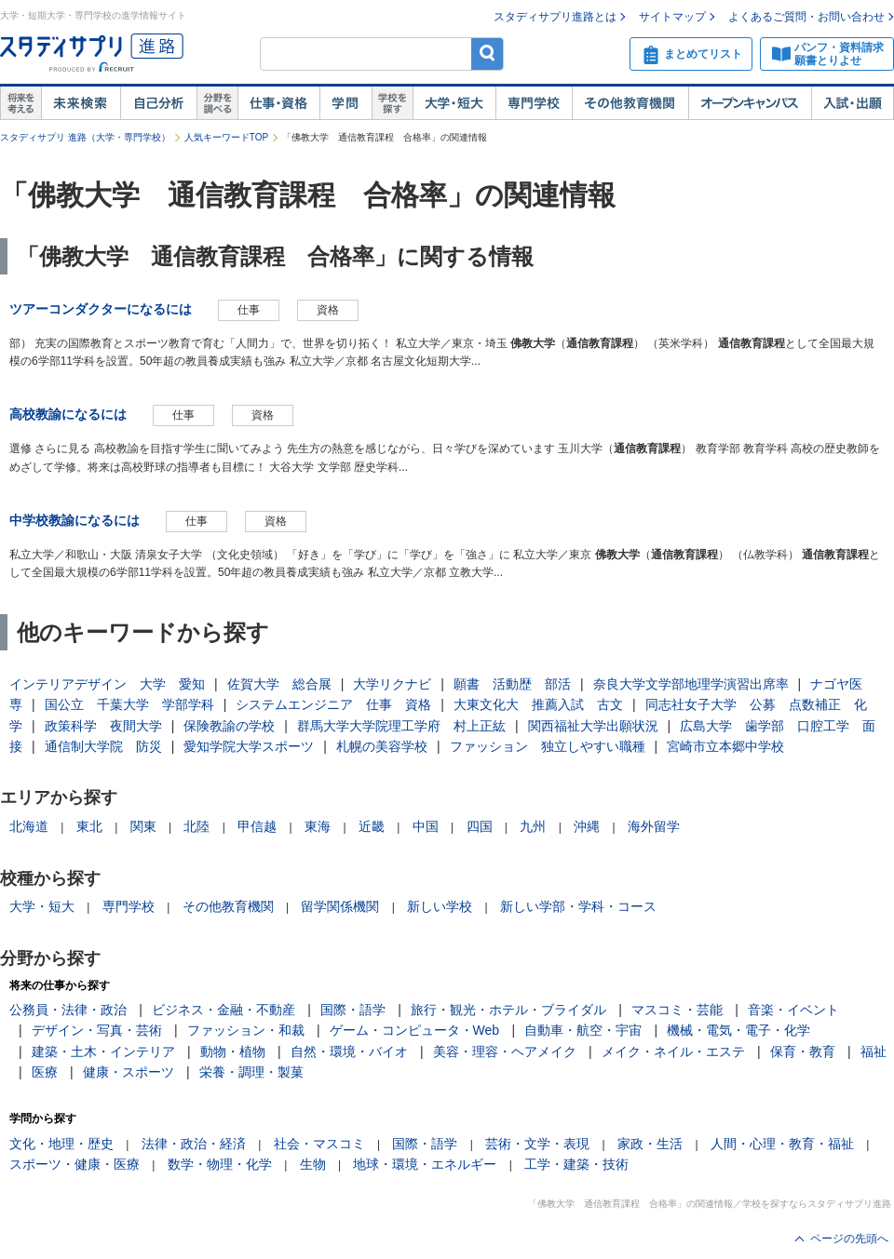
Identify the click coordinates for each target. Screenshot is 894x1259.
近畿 (372, 826)
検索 (487, 53)
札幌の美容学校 (381, 746)
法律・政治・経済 (194, 1143)
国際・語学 (353, 1009)
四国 (480, 826)
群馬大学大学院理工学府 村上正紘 (401, 725)
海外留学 (654, 826)
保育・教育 (802, 1051)
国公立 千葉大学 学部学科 (129, 704)
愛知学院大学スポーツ (248, 746)
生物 (313, 1164)
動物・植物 (232, 1051)
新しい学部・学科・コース (578, 906)
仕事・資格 (278, 103)
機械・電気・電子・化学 (738, 1030)
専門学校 (533, 103)
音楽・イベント (793, 1009)
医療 (45, 1072)
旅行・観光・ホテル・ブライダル (508, 1009)
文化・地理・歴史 (61, 1143)
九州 (533, 826)
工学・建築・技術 (576, 1164)
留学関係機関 (340, 906)
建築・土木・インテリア (103, 1051)
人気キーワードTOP (226, 137)
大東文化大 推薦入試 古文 (538, 704)
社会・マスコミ (319, 1143)
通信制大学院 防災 (103, 746)
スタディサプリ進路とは (555, 16)
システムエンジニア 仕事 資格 (333, 704)
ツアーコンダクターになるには (100, 308)
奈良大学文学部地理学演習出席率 (691, 683)
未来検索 (80, 103)
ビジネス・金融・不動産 (223, 1009)
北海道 (28, 826)
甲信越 (257, 826)
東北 (89, 826)
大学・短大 (454, 103)
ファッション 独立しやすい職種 (547, 746)
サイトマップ (672, 16)
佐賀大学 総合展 (279, 683)
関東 (143, 826)
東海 (318, 826)
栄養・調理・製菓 (251, 1072)
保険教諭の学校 (229, 725)
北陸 (196, 826)
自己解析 (158, 103)
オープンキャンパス (749, 103)
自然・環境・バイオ (349, 1051)
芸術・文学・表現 (537, 1143)
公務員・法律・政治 (68, 1009)
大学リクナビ (392, 683)
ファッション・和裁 (246, 1030)
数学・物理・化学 (220, 1164)
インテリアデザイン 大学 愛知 (107, 683)
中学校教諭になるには (74, 520)
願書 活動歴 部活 (512, 683)
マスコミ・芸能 (677, 1009)
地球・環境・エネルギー (424, 1164)
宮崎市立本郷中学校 (725, 746)
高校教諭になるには (68, 414)
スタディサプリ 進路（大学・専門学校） (85, 137)
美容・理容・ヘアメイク (504, 1051)
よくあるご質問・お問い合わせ (806, 16)
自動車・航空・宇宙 (583, 1030)
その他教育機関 (630, 103)
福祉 (873, 1051)
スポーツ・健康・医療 (74, 1164)
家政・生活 (650, 1143)
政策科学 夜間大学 (103, 725)
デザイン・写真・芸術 (97, 1030)
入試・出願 (852, 103)
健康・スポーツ (128, 1072)
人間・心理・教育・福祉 (782, 1143)
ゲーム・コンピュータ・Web (415, 1030)
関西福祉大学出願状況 (593, 725)
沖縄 (587, 826)
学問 (345, 103)
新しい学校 (439, 906)
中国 (426, 826)
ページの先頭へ (849, 1238)
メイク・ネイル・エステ (673, 1051)
